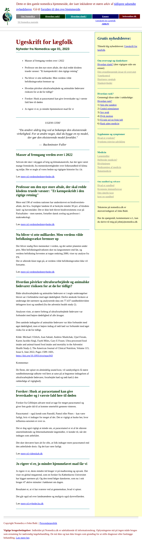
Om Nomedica (28, 16)
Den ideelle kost (105, 192)
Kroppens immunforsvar (109, 189)
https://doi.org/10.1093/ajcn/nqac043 (34, 355)
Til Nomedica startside (28, 22)
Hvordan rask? (52, 16)
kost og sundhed (105, 196)
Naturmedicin (104, 171)
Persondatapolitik (48, 523)
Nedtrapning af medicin (109, 167)
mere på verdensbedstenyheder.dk (37, 176)
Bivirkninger (103, 163)
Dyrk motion (106, 116)
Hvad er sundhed (105, 185)
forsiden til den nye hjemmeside (60, 9)
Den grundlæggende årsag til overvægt (116, 71)
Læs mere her (22, 537)
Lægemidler (103, 156)
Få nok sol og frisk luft (111, 119)
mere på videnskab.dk (32, 453)
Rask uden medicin (109, 123)
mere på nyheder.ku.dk (32, 503)
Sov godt (104, 112)
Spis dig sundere (108, 105)
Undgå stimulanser (109, 108)
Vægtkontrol (103, 75)
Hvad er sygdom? (106, 138)
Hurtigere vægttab (106, 79)
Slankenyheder (104, 83)
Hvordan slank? (78, 16)
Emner (105, 16)
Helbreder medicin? (107, 159)
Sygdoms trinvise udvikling (111, 141)
